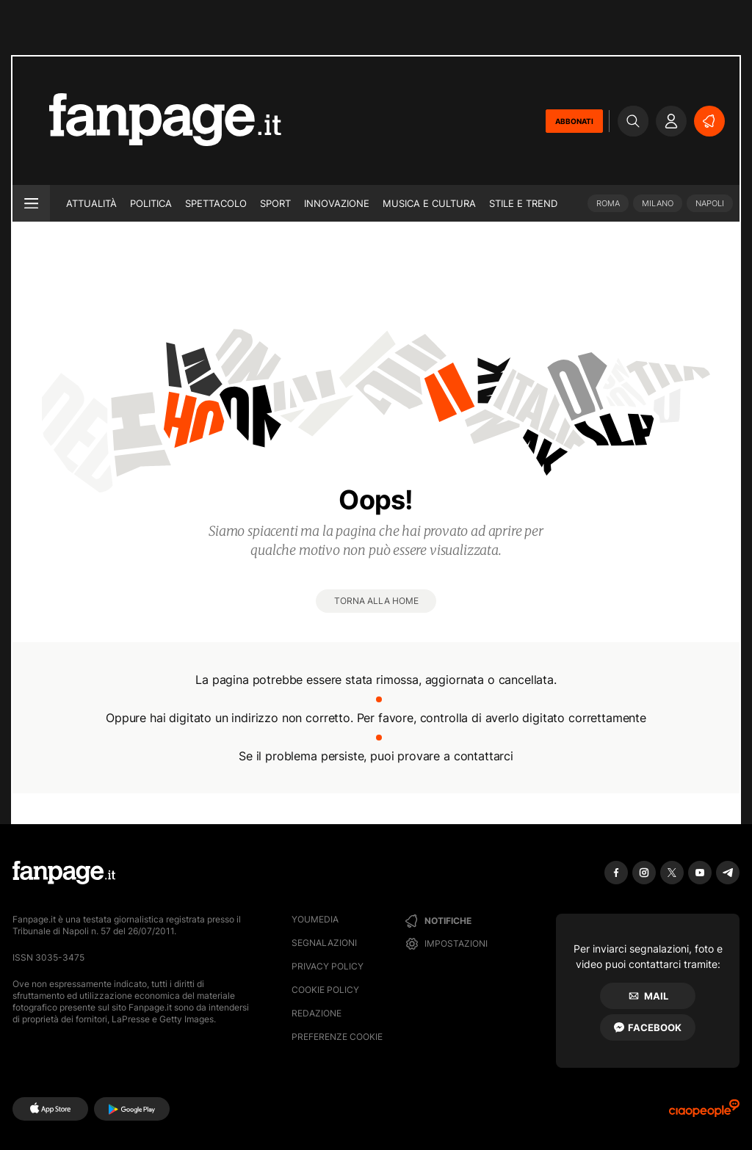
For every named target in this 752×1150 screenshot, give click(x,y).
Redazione (316, 1013)
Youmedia (315, 919)
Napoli (709, 203)
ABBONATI (574, 121)
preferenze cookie (337, 1036)
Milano (657, 203)
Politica (151, 203)
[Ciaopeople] (704, 1113)
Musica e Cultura (429, 203)
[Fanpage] (63, 872)
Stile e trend (523, 203)
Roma (608, 203)
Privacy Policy (328, 966)
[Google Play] (132, 1109)
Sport (275, 203)
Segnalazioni (324, 942)
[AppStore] (50, 1109)
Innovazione (336, 203)
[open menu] (31, 203)
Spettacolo (216, 203)
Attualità (91, 203)
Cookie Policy (325, 989)
